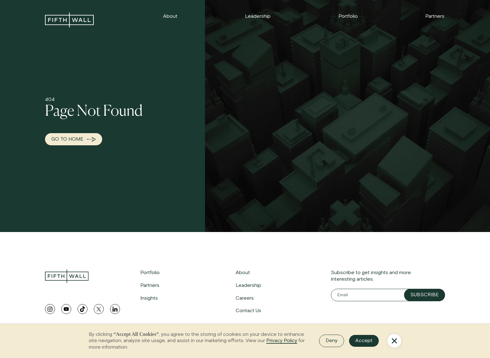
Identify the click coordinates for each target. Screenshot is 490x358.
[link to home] (69, 19)
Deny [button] (332, 340)
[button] (394, 341)
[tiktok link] (83, 309)
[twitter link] (99, 309)
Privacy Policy (281, 340)
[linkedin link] (115, 309)
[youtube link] (66, 309)
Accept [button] (363, 340)
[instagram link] (50, 309)
